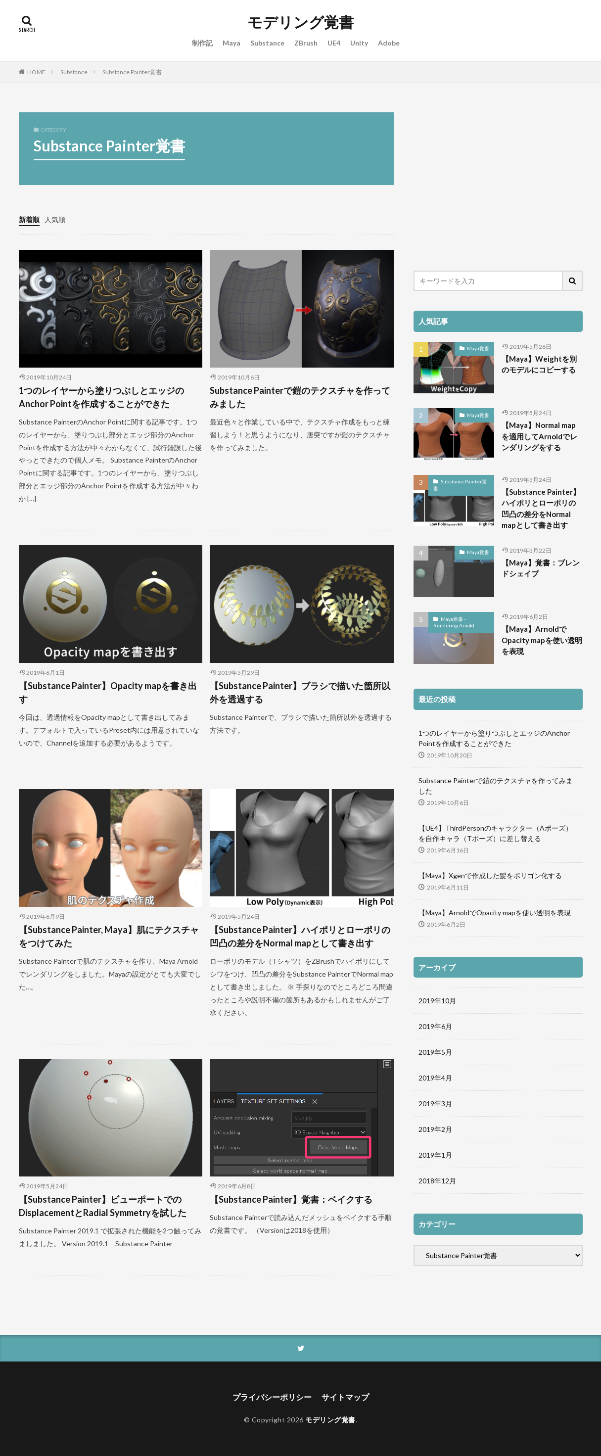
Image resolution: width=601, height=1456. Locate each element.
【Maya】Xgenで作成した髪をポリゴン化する (490, 875)
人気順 (55, 219)
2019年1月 (435, 1155)
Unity (359, 43)
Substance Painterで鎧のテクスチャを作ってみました (300, 397)
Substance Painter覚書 (132, 72)
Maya (231, 43)
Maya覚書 (478, 348)
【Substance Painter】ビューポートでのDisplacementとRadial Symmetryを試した (102, 1206)
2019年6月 (435, 1026)
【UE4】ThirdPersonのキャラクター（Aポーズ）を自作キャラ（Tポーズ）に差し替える (495, 833)
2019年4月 (435, 1078)
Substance (267, 43)
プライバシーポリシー (272, 1397)
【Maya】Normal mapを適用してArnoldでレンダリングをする (539, 436)
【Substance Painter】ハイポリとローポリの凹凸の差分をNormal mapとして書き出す (300, 936)
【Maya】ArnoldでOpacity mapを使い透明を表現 (542, 640)
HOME (36, 72)
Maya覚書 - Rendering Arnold (453, 622)
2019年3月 (435, 1103)
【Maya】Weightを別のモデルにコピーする (539, 364)
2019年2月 (435, 1129)
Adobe (389, 43)
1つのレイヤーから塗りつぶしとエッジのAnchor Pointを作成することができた (101, 397)
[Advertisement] (498, 181)
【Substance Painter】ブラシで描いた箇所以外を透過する (300, 692)
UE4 (333, 43)
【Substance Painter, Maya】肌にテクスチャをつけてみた (109, 936)
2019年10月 (437, 1000)
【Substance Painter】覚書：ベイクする (291, 1199)
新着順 (29, 219)
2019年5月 (435, 1052)
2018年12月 (437, 1180)
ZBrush (306, 43)
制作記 (202, 43)
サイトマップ (345, 1397)
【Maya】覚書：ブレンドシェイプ (541, 568)
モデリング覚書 (300, 22)
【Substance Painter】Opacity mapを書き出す (108, 692)
